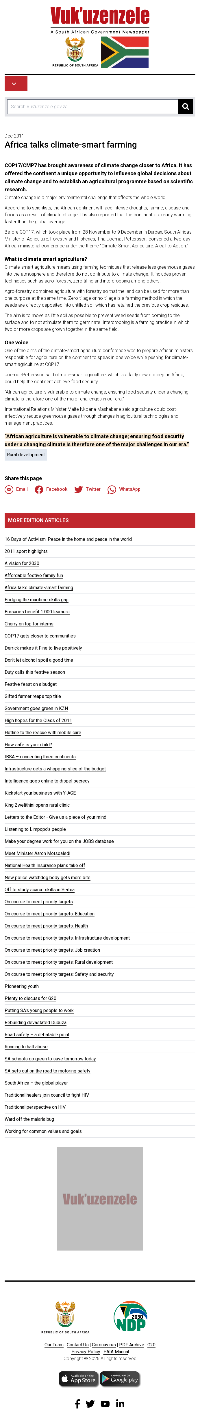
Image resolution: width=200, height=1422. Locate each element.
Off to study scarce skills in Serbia (40, 889)
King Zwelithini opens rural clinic (37, 805)
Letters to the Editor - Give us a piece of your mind (55, 817)
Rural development (26, 454)
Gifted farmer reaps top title (33, 696)
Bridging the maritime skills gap (36, 599)
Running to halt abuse (26, 1046)
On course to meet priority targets (39, 901)
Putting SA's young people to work (39, 1010)
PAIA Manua (115, 1351)
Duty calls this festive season (35, 672)
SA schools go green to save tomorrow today (50, 1059)
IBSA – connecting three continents (40, 756)
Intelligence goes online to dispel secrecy (47, 781)
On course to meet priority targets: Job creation (52, 950)
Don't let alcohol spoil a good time (39, 660)
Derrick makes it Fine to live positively (43, 648)
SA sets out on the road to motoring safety (47, 1071)
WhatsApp (124, 490)
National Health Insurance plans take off (45, 865)
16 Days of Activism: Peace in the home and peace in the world (68, 539)
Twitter (87, 489)
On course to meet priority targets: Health (46, 926)
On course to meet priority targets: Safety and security (59, 974)
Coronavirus (104, 1344)
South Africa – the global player (36, 1083)
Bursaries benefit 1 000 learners (37, 611)
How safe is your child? (28, 744)
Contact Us (78, 1344)
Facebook (51, 489)
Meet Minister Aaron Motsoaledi (37, 853)
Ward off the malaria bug (29, 1119)
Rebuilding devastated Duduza (35, 1022)
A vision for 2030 (22, 563)
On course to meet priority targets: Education (50, 914)
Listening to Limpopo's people (35, 829)
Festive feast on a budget (31, 684)
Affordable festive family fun (34, 575)
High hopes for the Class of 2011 (38, 720)
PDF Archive (131, 1344)
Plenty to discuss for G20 (30, 998)
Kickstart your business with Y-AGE (40, 793)
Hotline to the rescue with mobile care (43, 732)
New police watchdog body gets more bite (47, 877)
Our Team (54, 1344)
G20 (151, 1344)
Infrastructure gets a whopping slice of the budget (55, 769)
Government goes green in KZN (36, 708)
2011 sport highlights (26, 551)
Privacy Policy (85, 1351)
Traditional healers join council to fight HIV (47, 1095)
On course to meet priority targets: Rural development (59, 962)
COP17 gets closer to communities (40, 636)
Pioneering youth (22, 986)
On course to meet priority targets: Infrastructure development (67, 938)
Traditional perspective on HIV (35, 1107)
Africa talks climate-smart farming (39, 587)
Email (16, 489)
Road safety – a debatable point (37, 1034)
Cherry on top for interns (29, 624)
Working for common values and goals (43, 1131)
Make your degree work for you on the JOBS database (59, 841)
